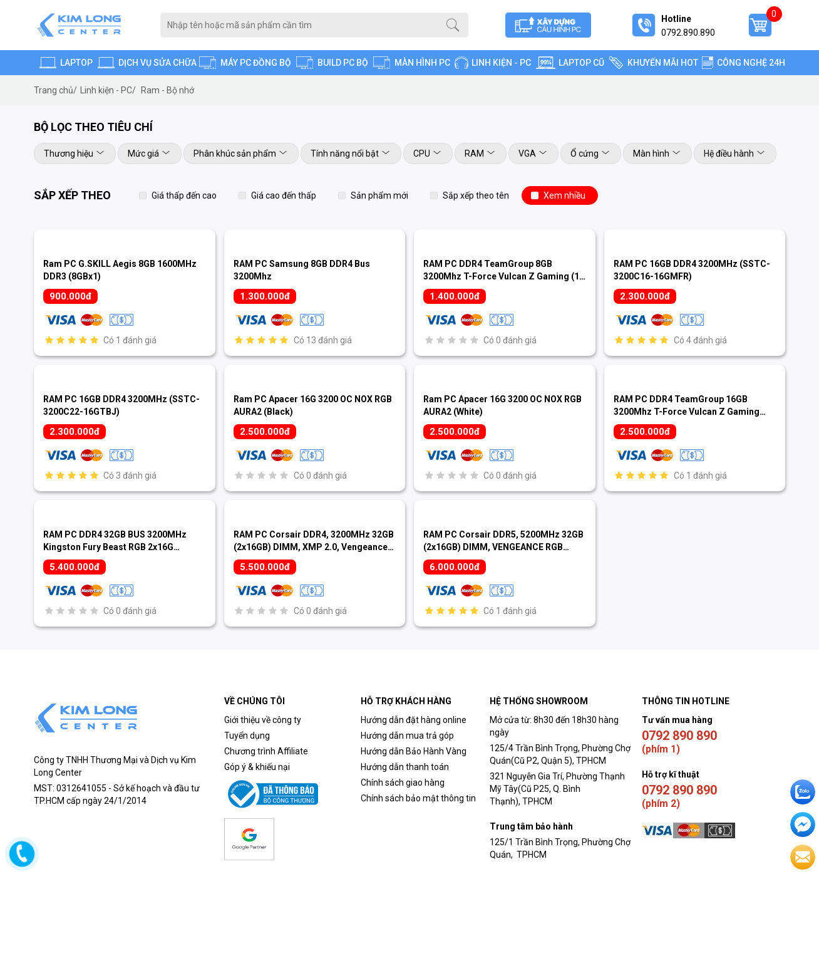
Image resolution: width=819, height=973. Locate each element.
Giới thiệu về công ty (262, 720)
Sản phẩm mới (379, 195)
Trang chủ (55, 90)
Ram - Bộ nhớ (167, 90)
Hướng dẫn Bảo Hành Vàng (413, 751)
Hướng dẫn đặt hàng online (413, 720)
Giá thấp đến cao (184, 195)
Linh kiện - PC (108, 90)
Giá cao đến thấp (283, 195)
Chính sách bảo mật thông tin (418, 798)
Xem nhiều (564, 195)
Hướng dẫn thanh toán (405, 767)
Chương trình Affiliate (266, 751)
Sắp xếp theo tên (476, 195)
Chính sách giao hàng (403, 783)
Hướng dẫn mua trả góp (407, 736)
